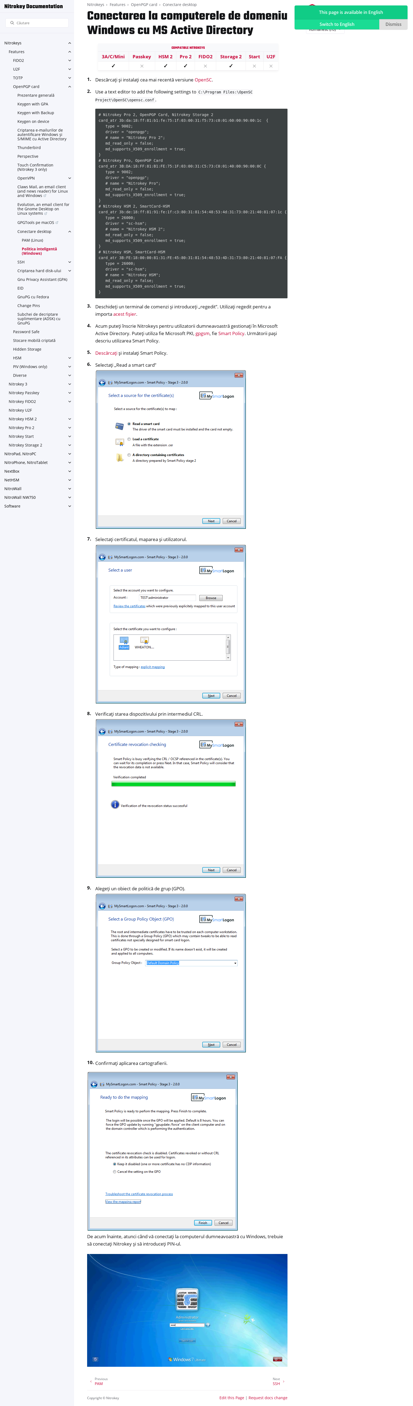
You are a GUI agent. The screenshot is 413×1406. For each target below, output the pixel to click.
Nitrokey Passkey (24, 392)
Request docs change (268, 1397)
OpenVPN (26, 178)
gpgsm (202, 333)
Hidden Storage (27, 349)
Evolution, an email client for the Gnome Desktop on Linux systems (43, 209)
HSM (17, 357)
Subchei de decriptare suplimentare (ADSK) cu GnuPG (38, 319)
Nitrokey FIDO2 (22, 401)
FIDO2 (18, 60)
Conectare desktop (34, 231)
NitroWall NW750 (20, 497)
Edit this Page (231, 1397)
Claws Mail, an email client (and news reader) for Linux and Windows (42, 191)
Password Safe (26, 331)
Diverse (20, 375)
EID (20, 288)
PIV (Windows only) (30, 366)
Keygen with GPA (32, 104)
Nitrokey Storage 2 (25, 445)
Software (12, 506)
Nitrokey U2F (20, 410)
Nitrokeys (13, 42)
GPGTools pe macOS (35, 222)
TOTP (18, 77)
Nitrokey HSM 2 (23, 418)
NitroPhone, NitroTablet (26, 462)
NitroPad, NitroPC (20, 453)
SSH (21, 262)
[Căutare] (37, 23)
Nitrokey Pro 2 (21, 427)
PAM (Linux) (32, 240)
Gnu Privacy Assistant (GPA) (42, 279)
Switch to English (337, 24)
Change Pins (28, 305)
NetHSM (11, 479)
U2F (16, 69)
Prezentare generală (35, 95)
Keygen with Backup (35, 112)
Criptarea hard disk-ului (39, 270)
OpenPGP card (26, 86)
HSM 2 (165, 56)
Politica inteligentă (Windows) (39, 251)
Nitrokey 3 (18, 384)
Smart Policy (231, 333)
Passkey (142, 56)
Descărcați (106, 353)
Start (254, 56)
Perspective (27, 156)
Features (17, 51)
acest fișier (124, 314)
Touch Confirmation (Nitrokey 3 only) (35, 167)
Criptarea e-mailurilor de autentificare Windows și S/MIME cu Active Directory (41, 134)
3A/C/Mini (113, 56)
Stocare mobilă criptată (34, 340)
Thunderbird (29, 147)
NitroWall (13, 488)
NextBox (11, 471)
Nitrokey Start (21, 436)
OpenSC (203, 80)
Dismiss (394, 24)
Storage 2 (231, 56)
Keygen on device (33, 121)
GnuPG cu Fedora (33, 296)
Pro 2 (186, 56)
